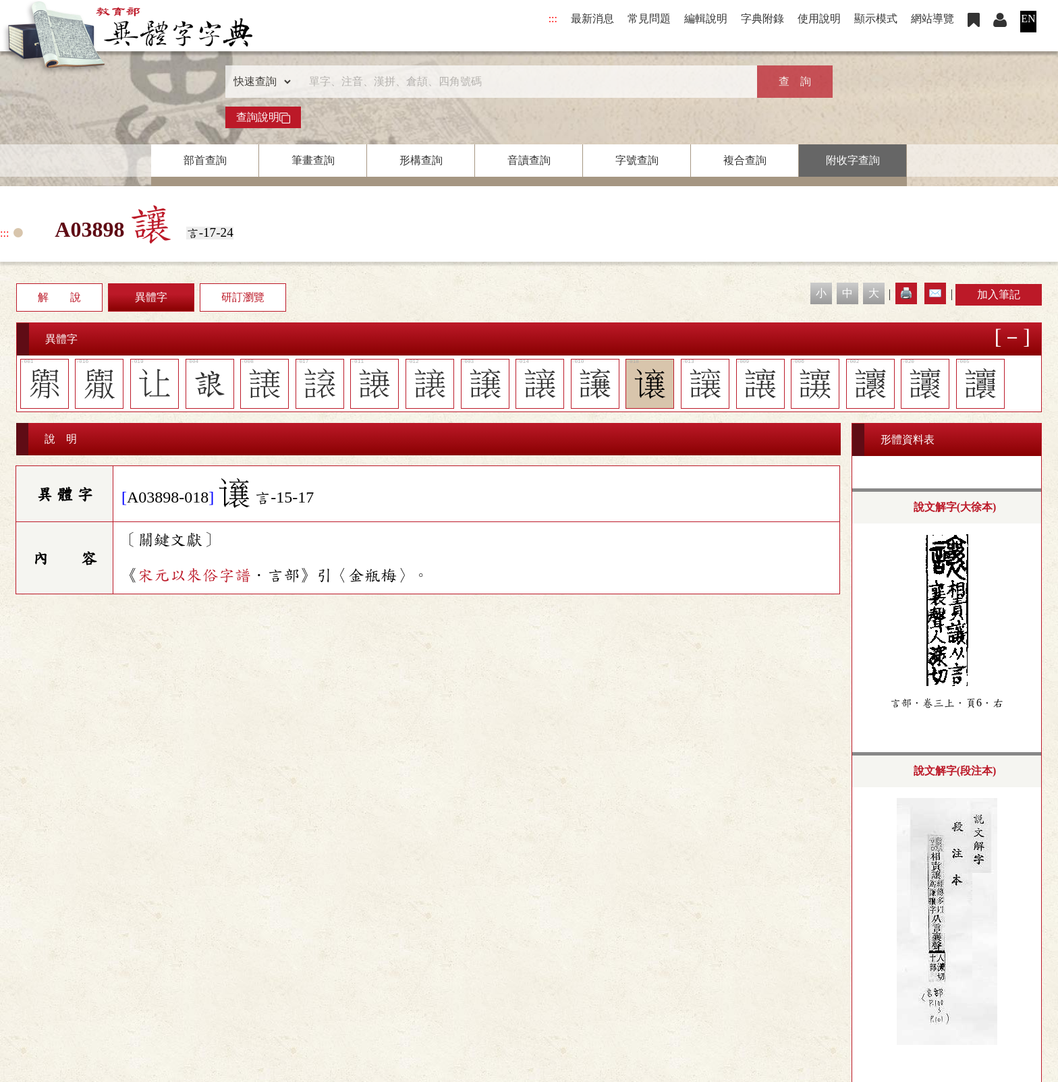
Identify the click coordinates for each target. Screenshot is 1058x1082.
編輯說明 (705, 18)
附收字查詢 (853, 160)
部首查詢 (205, 160)
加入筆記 (998, 294)
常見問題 (649, 18)
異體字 (151, 297)
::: (553, 18)
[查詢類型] (259, 81)
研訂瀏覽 (242, 297)
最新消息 (592, 18)
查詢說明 (263, 117)
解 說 (59, 297)
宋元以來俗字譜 (194, 575)
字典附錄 (762, 18)
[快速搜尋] (524, 81)
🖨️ (906, 293)
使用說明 (819, 18)
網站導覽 (932, 18)
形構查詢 (421, 160)
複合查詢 (745, 160)
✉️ (935, 293)
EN (1028, 18)
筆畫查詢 (313, 160)
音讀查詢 (529, 160)
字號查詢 (637, 160)
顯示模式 (875, 18)
